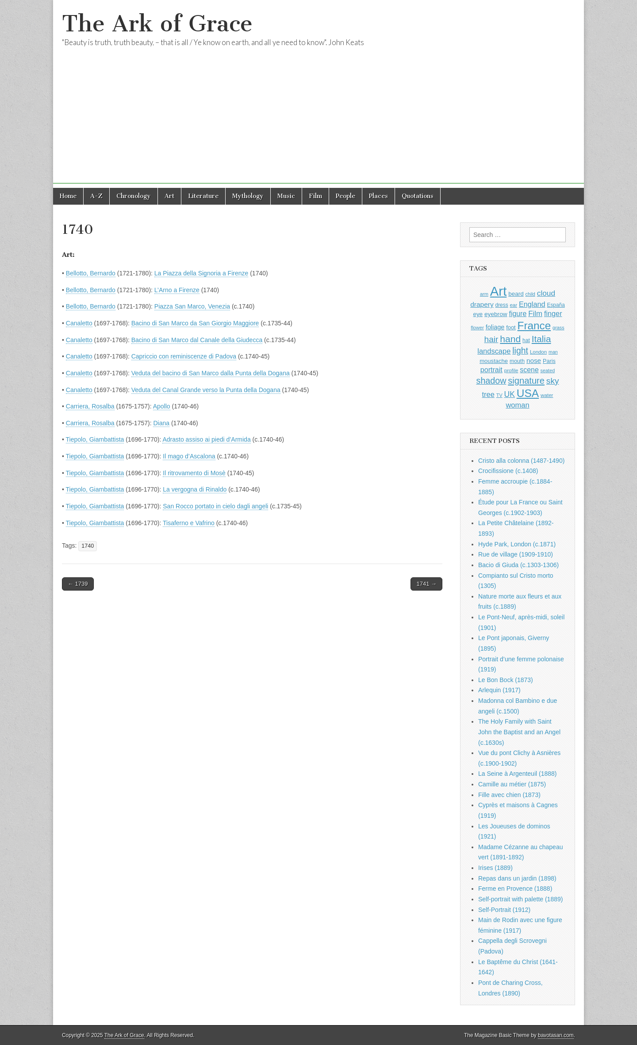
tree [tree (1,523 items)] (488, 394)
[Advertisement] (318, 121)
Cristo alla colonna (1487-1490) (521, 460)
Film (315, 196)
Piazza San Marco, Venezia (192, 306)
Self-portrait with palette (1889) (520, 899)
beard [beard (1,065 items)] (515, 293)
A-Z (96, 196)
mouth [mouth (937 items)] (517, 361)
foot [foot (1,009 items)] (510, 327)
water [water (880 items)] (547, 395)
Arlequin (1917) (499, 690)
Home (68, 196)
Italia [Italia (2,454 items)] (541, 339)
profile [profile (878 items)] (511, 370)
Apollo (161, 406)
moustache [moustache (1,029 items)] (494, 361)
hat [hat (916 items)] (526, 340)
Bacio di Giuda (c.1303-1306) (518, 564)
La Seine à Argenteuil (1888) (517, 773)
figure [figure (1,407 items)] (518, 313)
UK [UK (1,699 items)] (509, 394)
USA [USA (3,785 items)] (528, 393)
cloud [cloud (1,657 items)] (546, 293)
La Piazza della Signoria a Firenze (201, 273)
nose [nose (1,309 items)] (533, 360)
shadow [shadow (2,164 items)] (491, 380)
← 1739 (78, 583)
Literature (203, 196)
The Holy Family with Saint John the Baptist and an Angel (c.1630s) (519, 732)
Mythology (248, 196)
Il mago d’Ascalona (189, 456)
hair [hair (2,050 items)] (491, 339)
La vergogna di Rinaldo (194, 489)
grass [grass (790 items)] (558, 327)
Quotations (418, 196)
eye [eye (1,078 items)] (478, 314)
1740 (87, 546)
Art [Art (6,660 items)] (498, 291)
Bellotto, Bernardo (90, 273)
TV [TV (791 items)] (499, 395)
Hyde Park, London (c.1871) (517, 544)
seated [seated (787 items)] (548, 370)
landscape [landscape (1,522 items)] (493, 351)
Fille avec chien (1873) (509, 794)
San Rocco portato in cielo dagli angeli (215, 506)
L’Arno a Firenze (177, 290)
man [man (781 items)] (553, 352)
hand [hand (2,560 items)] (510, 339)
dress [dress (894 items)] (501, 305)
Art (169, 196)
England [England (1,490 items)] (532, 304)
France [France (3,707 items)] (534, 326)
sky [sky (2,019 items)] (552, 380)
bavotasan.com (556, 1035)
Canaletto (79, 323)
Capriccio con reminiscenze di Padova (183, 356)
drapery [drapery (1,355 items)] (481, 304)
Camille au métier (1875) (512, 784)
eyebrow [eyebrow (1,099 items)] (495, 314)
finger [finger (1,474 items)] (553, 313)
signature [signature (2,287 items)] (526, 380)
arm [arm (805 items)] (484, 294)
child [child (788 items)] (530, 294)
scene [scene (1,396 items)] (529, 370)
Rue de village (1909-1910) (515, 554)
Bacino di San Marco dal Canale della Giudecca (197, 339)
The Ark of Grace (157, 23)
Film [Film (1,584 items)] (535, 313)
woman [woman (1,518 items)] (517, 405)
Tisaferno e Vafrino (189, 522)
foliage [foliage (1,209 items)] (495, 327)
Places (378, 196)
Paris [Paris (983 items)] (549, 361)
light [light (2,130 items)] (520, 350)
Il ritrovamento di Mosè (194, 473)
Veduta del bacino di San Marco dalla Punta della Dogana (210, 373)
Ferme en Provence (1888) (515, 888)
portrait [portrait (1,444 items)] (491, 370)
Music (286, 196)
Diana (161, 423)
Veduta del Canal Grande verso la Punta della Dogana (205, 389)
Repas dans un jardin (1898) (517, 878)
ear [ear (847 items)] (513, 305)
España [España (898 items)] (556, 305)
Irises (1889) (495, 867)
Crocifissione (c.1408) (508, 470)
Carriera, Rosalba (90, 406)
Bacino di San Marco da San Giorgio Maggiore (195, 323)
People (345, 196)
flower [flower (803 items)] (477, 327)
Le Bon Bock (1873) (505, 679)
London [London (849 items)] (538, 352)
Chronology (133, 196)
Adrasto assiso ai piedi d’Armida (206, 439)
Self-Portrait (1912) (504, 909)
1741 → (426, 583)
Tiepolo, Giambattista (95, 439)
